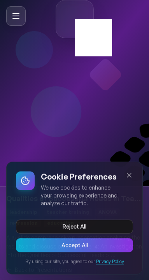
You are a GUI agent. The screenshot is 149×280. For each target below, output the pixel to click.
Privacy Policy (110, 262)
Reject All (74, 227)
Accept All (74, 246)
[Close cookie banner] (129, 176)
